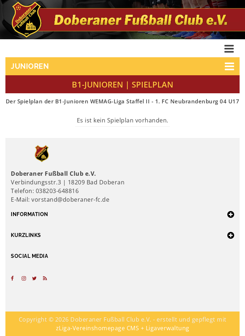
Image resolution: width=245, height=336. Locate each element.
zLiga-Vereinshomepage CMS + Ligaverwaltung (122, 328)
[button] (122, 66)
